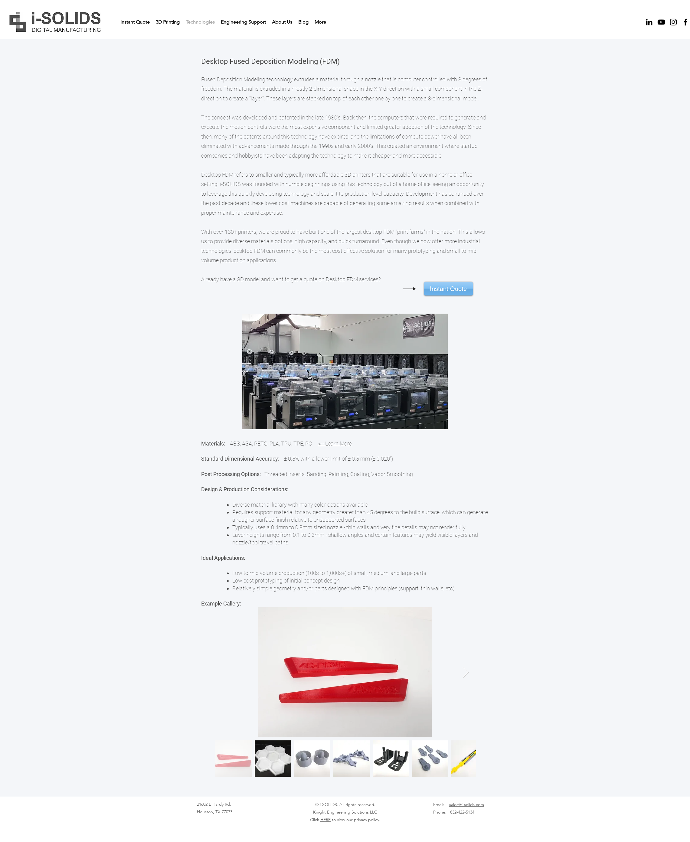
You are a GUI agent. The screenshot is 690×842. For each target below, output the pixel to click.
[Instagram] (673, 22)
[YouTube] (661, 22)
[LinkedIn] (649, 22)
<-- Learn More (335, 443)
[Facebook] (685, 22)
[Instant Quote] (448, 288)
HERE (325, 819)
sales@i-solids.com (466, 804)
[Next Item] (465, 672)
